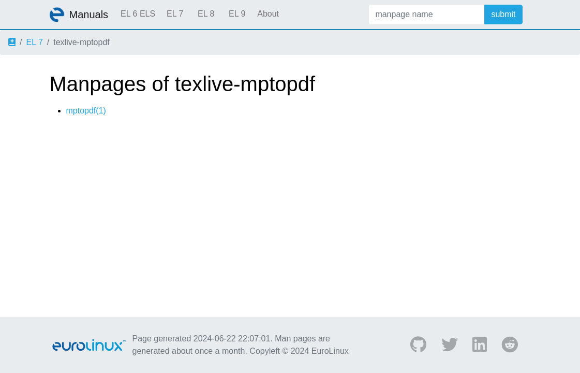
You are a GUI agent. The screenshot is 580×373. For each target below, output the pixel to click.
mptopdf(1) (86, 110)
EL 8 (206, 13)
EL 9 (237, 13)
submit (503, 14)
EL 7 (175, 13)
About (268, 13)
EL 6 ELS (138, 13)
